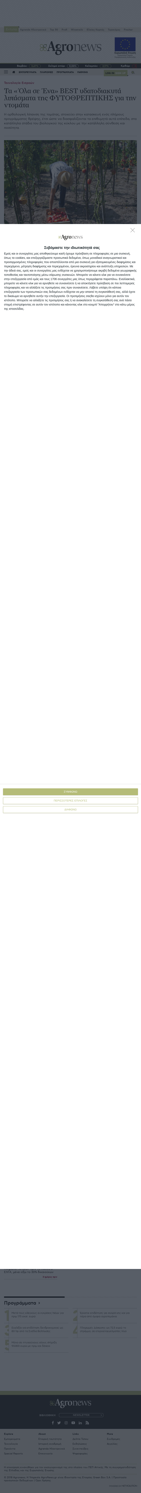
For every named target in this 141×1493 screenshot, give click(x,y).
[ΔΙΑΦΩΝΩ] (133, 231)
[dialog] (70, 746)
